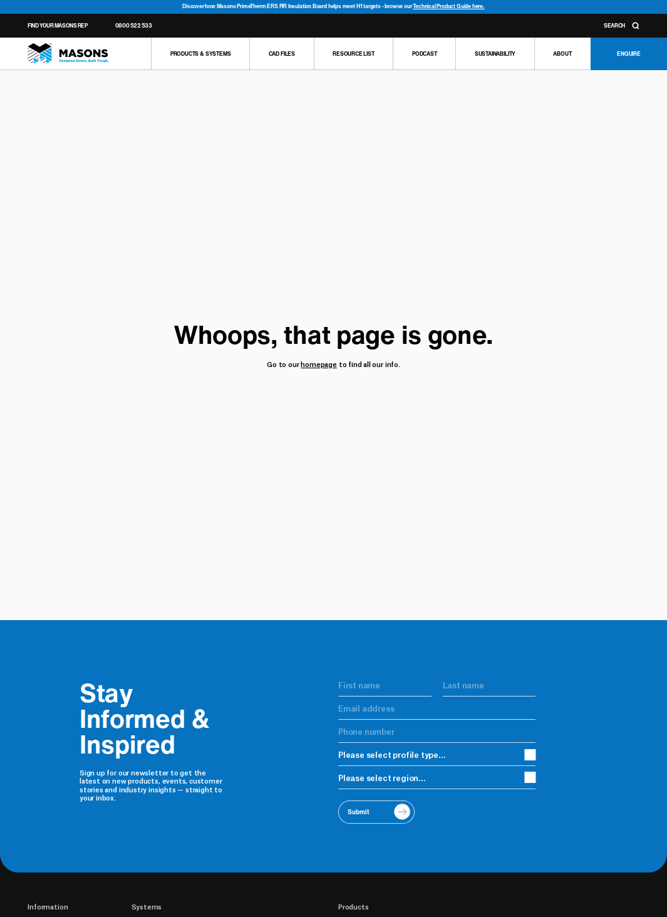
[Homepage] (68, 53)
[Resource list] (353, 54)
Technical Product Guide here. (449, 6)
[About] (562, 54)
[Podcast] (424, 54)
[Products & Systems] (200, 54)
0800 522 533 (133, 25)
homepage (319, 364)
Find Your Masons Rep (57, 25)
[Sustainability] (494, 54)
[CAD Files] (281, 54)
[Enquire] (628, 54)
